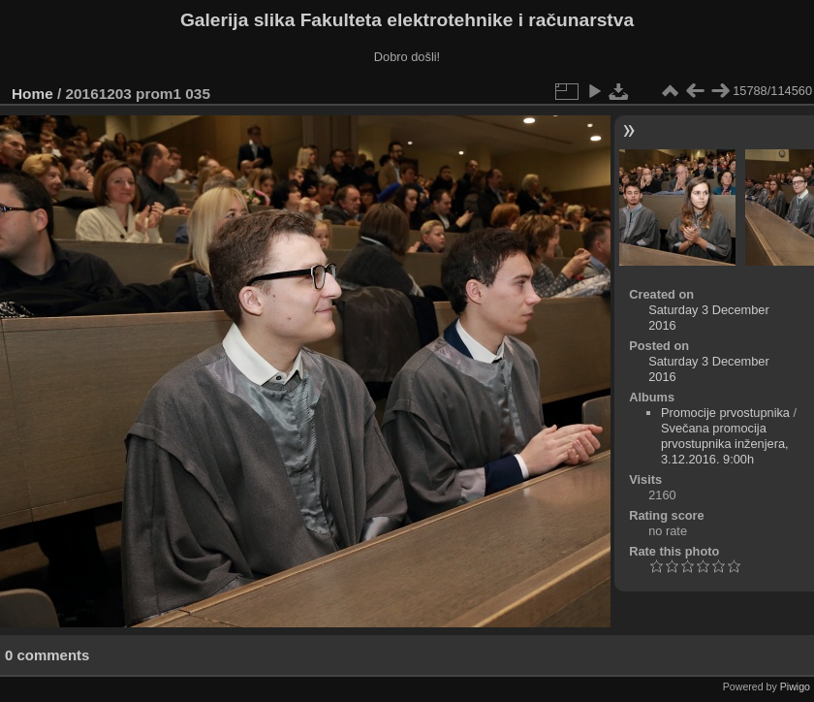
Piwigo (795, 686)
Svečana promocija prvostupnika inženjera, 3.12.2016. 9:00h (725, 443)
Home (32, 93)
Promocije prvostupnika (725, 412)
